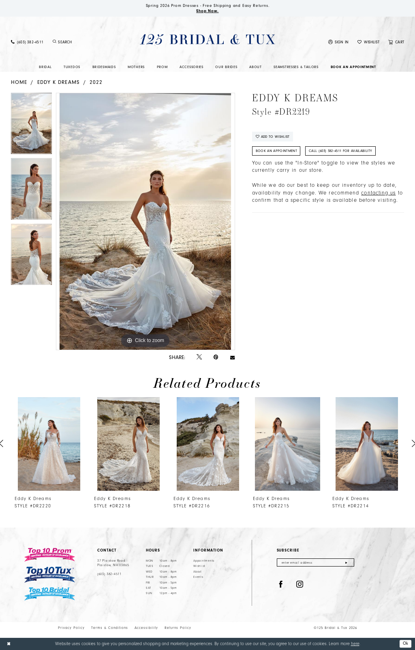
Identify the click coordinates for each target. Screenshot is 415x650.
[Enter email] (315, 562)
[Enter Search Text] (83, 42)
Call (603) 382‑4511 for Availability (340, 151)
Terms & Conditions (109, 628)
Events (198, 577)
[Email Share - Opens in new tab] (232, 357)
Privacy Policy (71, 628)
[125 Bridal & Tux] (207, 39)
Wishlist (199, 566)
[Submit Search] (54, 42)
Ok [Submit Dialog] (406, 643)
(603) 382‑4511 (109, 574)
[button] (338, 42)
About (197, 571)
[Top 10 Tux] (49, 575)
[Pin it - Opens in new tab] (215, 357)
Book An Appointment (276, 151)
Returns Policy (178, 628)
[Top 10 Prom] (49, 555)
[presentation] (49, 444)
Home (19, 82)
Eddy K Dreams (58, 82)
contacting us (378, 193)
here (355, 643)
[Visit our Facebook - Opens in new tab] (281, 585)
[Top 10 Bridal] (49, 594)
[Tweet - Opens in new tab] (199, 357)
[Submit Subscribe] (346, 562)
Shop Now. (207, 11)
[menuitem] (27, 42)
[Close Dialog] (9, 644)
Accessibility (146, 628)
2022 (96, 82)
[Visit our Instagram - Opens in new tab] (300, 585)
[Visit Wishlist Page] (368, 42)
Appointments (203, 560)
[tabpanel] (31, 125)
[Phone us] (27, 42)
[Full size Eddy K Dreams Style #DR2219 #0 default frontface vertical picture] (145, 221)
